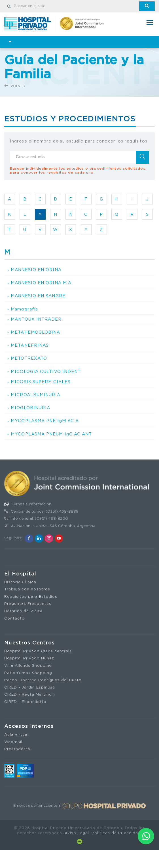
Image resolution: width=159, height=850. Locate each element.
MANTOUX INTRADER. (37, 319)
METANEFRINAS (30, 345)
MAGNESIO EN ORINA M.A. (42, 283)
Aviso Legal (77, 833)
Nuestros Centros (29, 643)
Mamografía (24, 309)
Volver (15, 86)
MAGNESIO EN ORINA (36, 270)
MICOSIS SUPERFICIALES (41, 382)
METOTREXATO (29, 358)
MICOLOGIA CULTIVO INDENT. (46, 372)
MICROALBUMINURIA (35, 395)
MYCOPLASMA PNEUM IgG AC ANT (51, 434)
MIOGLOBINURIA (30, 408)
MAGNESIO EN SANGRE (38, 296)
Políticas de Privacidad (116, 833)
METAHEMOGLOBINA (35, 332)
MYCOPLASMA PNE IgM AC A (45, 421)
